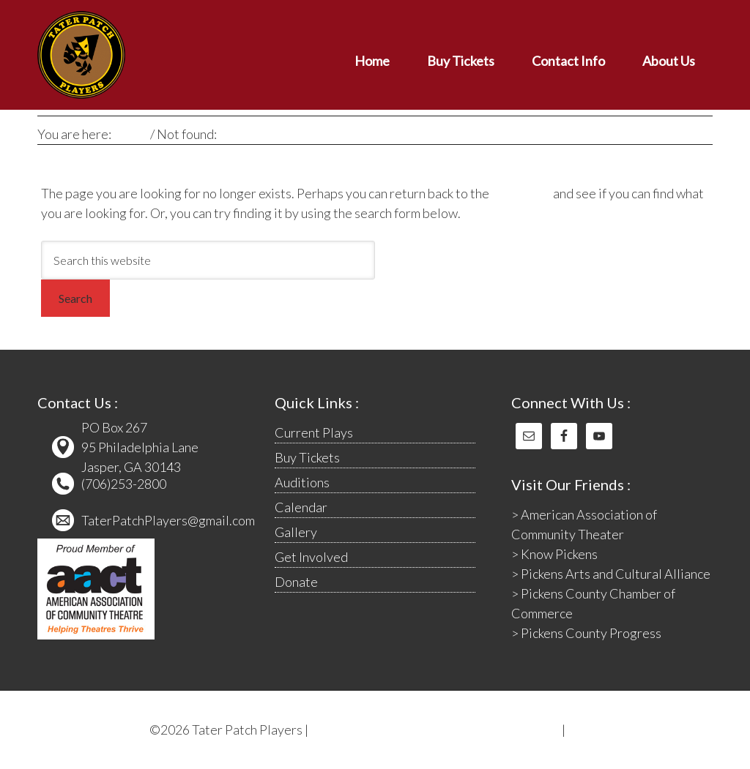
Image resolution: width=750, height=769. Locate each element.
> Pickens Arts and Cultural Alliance (610, 574)
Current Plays (314, 432)
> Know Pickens (554, 554)
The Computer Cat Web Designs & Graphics (435, 729)
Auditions (302, 482)
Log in (584, 729)
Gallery (296, 532)
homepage (521, 193)
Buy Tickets (307, 457)
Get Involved (311, 557)
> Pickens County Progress (586, 633)
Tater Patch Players (169, 55)
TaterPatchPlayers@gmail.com (168, 520)
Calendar (301, 507)
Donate (296, 582)
